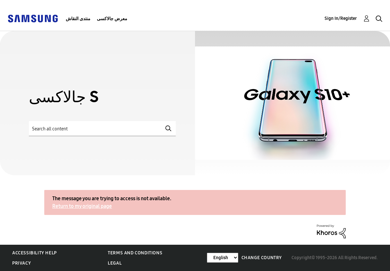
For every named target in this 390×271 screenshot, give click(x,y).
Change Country (262, 257)
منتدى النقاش (78, 18)
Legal (115, 263)
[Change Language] (222, 258)
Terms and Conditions (135, 253)
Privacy (21, 263)
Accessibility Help (34, 253)
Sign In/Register (341, 18)
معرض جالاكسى (112, 18)
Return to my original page (82, 206)
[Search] (102, 128)
